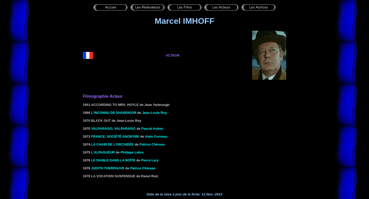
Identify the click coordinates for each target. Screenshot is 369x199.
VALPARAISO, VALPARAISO (113, 128)
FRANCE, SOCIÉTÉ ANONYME (115, 136)
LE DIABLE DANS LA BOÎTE (113, 160)
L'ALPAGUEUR (103, 152)
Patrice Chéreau (152, 144)
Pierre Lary (150, 160)
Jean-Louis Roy (154, 113)
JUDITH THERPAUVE (108, 168)
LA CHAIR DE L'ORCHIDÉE (112, 144)
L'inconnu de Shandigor (113, 113)
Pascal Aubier (152, 128)
